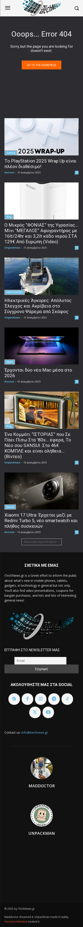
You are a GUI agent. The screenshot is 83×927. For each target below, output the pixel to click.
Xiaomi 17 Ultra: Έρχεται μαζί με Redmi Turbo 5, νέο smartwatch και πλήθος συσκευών (41, 520)
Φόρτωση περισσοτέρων (41, 542)
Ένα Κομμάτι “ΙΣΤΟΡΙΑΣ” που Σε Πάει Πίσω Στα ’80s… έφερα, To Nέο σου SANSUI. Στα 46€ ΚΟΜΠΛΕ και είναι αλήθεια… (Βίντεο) (37, 445)
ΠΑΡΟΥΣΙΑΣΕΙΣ (14, 292)
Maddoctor (42, 785)
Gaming (10, 152)
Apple (9, 361)
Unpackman (12, 247)
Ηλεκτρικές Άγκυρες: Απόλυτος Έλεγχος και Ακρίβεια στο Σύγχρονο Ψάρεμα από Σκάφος (37, 306)
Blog (9, 216)
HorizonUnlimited (15, 921)
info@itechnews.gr (34, 732)
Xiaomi (10, 506)
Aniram (9, 172)
